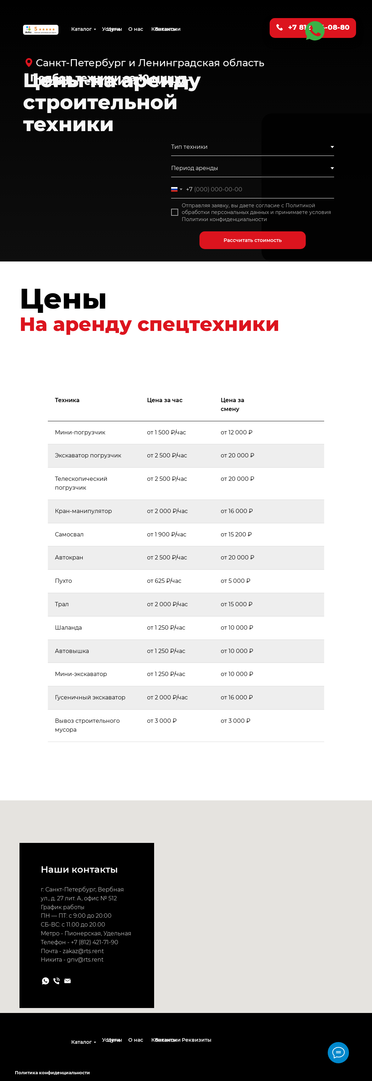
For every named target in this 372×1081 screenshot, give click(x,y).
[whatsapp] (45, 980)
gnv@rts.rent (85, 959)
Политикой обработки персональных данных (248, 208)
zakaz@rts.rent (83, 951)
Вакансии (168, 29)
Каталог (81, 29)
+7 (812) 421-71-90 (94, 942)
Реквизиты (197, 1040)
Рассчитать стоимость (253, 240)
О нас (135, 29)
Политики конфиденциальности (224, 219)
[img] (68, 1047)
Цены (114, 29)
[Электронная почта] (67, 980)
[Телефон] (56, 980)
